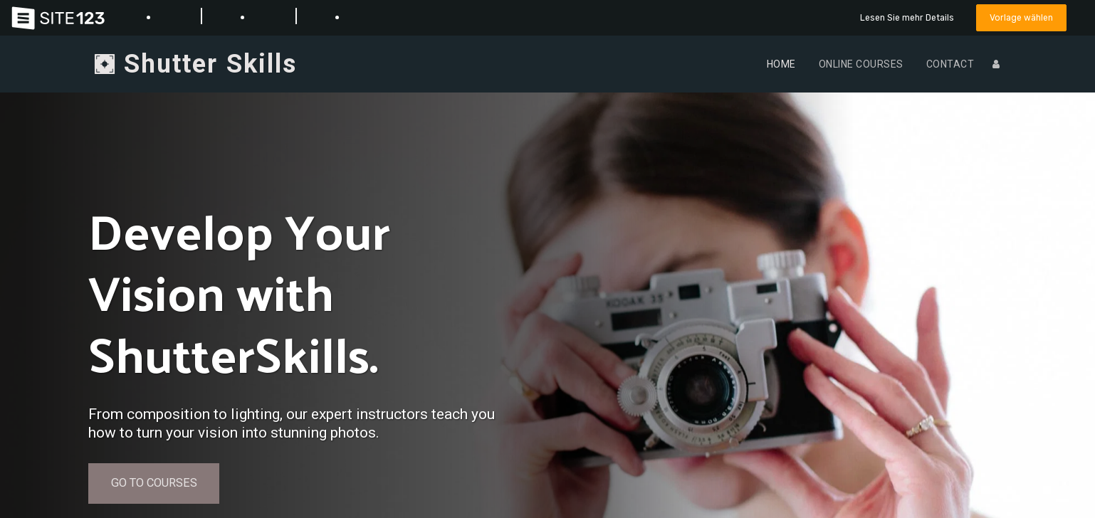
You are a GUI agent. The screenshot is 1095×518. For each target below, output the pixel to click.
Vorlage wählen (1020, 17)
